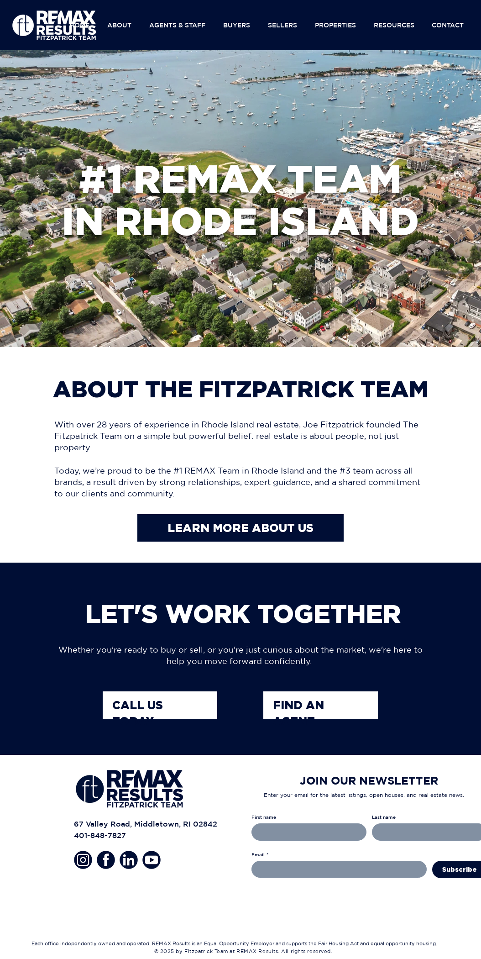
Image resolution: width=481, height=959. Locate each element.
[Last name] (426, 832)
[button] (121, 25)
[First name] (306, 832)
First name (263, 817)
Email (259, 854)
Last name (384, 817)
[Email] (336, 869)
